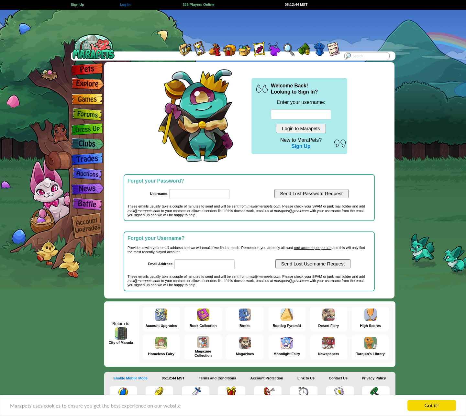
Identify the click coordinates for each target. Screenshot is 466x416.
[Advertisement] (227, 24)
